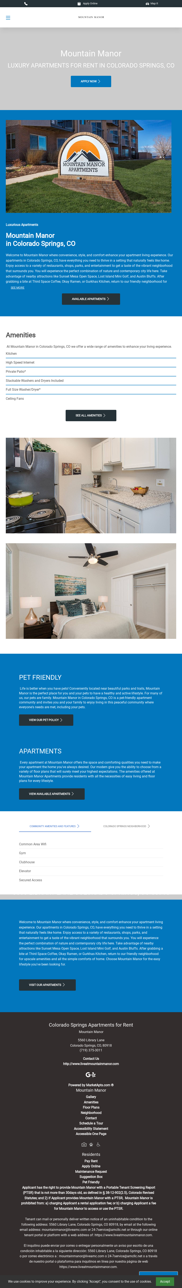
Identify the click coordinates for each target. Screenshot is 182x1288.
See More (17, 287)
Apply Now (91, 81)
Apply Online (87, 3)
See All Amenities (91, 415)
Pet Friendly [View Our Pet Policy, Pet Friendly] (91, 1259)
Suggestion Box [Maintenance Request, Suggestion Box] (91, 1254)
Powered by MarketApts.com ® (91, 1162)
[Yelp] (94, 1152)
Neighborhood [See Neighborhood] (91, 1190)
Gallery (91, 1174)
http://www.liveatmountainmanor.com (91, 1141)
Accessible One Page (91, 1211)
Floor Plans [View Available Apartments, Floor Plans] (91, 1185)
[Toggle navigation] (8, 17)
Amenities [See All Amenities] (91, 1179)
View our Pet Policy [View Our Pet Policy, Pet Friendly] (46, 720)
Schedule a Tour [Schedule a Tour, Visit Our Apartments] (91, 1201)
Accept (165, 1281)
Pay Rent (91, 1238)
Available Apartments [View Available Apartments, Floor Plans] (91, 299)
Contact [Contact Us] (91, 1195)
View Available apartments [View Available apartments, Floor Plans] (52, 794)
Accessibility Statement (91, 1206)
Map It (152, 3)
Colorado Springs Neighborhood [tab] (127, 826)
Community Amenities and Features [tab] (55, 826)
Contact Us (91, 1136)
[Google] (89, 1152)
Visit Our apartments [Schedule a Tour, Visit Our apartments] (47, 1062)
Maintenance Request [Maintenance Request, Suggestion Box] (91, 1249)
